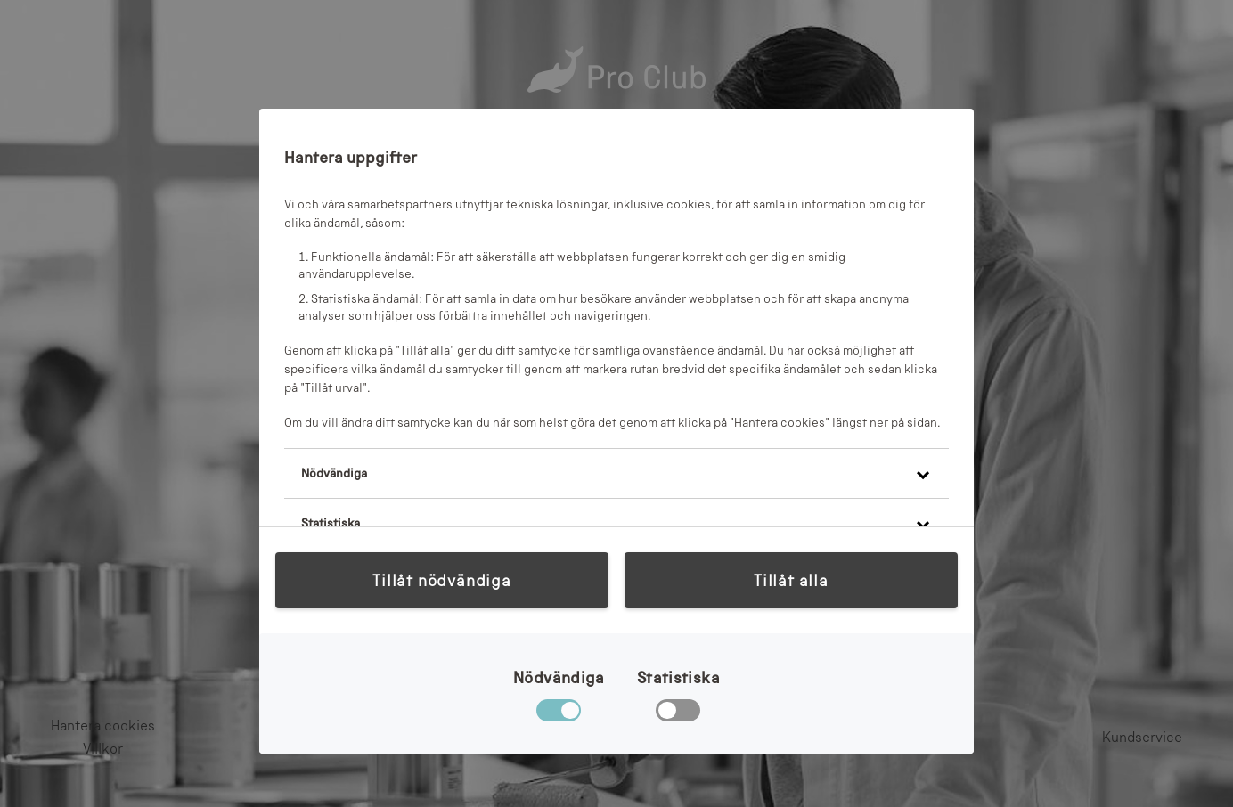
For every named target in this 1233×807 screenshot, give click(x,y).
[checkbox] (678, 714)
